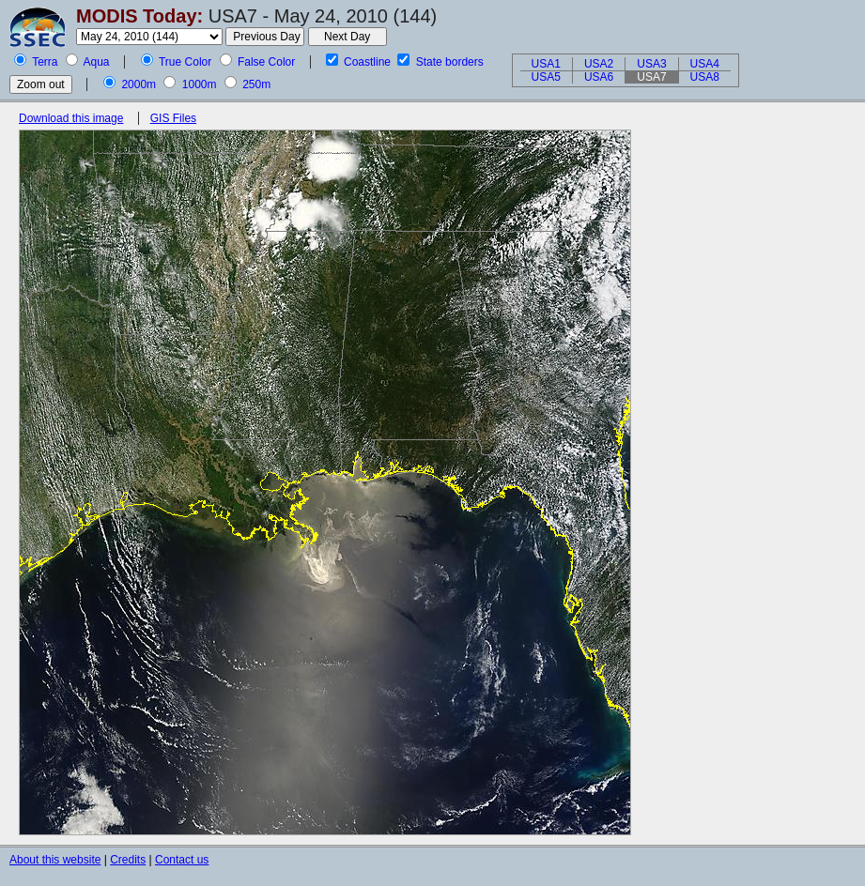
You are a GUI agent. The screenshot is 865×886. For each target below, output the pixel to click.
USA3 (651, 63)
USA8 (704, 77)
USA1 (546, 63)
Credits (128, 859)
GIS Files (173, 118)
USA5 (546, 77)
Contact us (182, 859)
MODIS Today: (139, 16)
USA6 (598, 77)
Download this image (71, 118)
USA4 (704, 63)
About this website (54, 859)
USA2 (598, 63)
